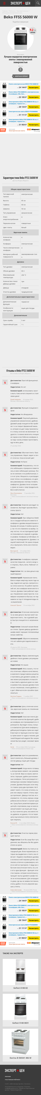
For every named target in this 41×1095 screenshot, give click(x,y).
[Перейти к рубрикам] (4, 3)
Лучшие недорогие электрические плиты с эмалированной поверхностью (20, 60)
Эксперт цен (20, 3)
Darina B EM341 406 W (20, 1058)
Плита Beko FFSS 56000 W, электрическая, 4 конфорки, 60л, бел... (24, 93)
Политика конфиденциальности (17, 1087)
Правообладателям (16, 1090)
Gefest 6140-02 (20, 988)
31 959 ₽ (21, 124)
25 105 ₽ (21, 97)
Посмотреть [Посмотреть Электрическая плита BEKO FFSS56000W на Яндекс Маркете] (34, 115)
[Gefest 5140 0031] (20, 1007)
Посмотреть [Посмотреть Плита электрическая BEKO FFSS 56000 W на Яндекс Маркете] (34, 87)
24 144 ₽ (21, 87)
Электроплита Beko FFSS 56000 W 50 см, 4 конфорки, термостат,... (23, 103)
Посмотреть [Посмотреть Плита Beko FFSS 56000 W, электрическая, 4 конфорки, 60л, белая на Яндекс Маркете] (34, 97)
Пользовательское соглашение (14, 1086)
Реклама (8, 1076)
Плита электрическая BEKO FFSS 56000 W (23, 84)
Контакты (27, 1084)
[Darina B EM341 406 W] (20, 1042)
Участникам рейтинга (12, 1079)
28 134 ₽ (21, 107)
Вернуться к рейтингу (20, 76)
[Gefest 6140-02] (20, 972)
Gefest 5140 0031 (20, 1023)
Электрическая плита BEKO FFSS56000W (23, 111)
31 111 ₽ (21, 115)
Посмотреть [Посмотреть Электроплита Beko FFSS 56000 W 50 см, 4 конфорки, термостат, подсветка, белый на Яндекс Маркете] (34, 107)
